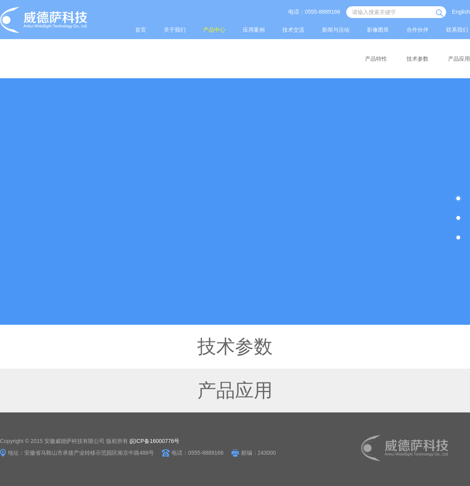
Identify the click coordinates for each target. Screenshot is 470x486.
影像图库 (378, 30)
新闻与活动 (335, 30)
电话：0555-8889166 (314, 12)
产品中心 (214, 30)
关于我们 (175, 30)
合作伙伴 (417, 30)
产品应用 (459, 59)
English (461, 12)
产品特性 (376, 59)
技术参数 (417, 59)
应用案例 (254, 30)
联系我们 (457, 30)
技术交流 (293, 30)
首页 (140, 30)
